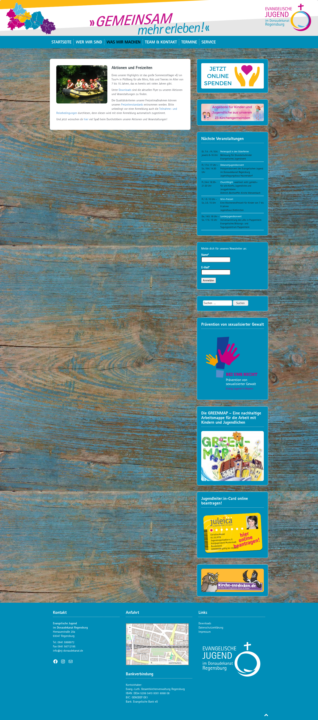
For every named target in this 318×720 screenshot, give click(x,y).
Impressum (204, 631)
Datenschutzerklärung (210, 627)
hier (86, 119)
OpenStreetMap (160, 662)
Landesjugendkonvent (231, 216)
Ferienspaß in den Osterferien (234, 151)
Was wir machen (123, 41)
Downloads (125, 89)
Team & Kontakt (161, 41)
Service (208, 41)
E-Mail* (215, 270)
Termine (189, 41)
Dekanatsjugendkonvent (232, 164)
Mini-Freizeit (226, 199)
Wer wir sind (89, 41)
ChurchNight (226, 182)
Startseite (61, 41)
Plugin (184, 662)
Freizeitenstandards (132, 104)
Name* (215, 257)
